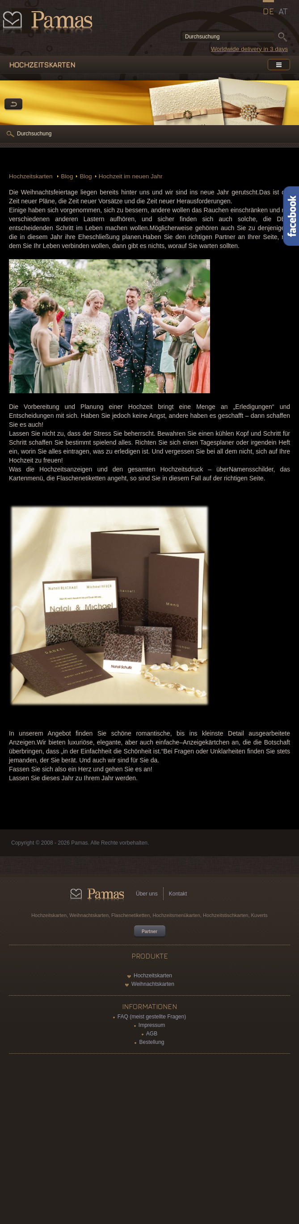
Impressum (152, 1025)
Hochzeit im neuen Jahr (131, 176)
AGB (151, 1034)
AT (283, 11)
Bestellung (151, 1042)
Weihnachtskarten (152, 984)
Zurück (13, 104)
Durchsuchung (34, 133)
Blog (67, 176)
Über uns (147, 894)
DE (268, 11)
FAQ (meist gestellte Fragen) (152, 1017)
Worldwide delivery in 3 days (249, 49)
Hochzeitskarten (31, 176)
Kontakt (178, 894)
